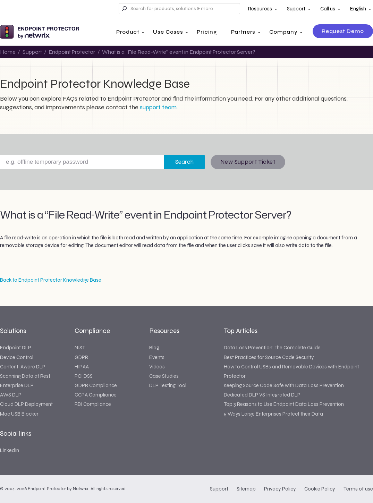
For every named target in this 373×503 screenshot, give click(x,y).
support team (158, 107)
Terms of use (358, 489)
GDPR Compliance (96, 385)
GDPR (81, 357)
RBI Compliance (93, 404)
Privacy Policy (280, 489)
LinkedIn (9, 450)
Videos (157, 367)
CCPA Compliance (96, 395)
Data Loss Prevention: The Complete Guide (272, 347)
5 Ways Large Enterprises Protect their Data (273, 414)
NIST (80, 347)
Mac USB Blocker (19, 414)
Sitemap (246, 489)
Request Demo (343, 31)
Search (184, 161)
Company (283, 31)
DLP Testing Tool (167, 385)
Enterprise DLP (17, 385)
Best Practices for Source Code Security (269, 357)
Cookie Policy (319, 489)
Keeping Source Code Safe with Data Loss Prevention (284, 385)
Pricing (207, 31)
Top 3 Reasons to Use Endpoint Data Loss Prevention (284, 404)
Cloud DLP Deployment (26, 404)
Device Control (16, 357)
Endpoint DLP (15, 347)
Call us (327, 9)
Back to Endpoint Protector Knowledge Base (50, 280)
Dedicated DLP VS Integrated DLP (262, 395)
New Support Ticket (247, 161)
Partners (243, 31)
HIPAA (82, 367)
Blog (154, 347)
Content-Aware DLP (22, 367)
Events (156, 357)
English (358, 9)
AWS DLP (11, 395)
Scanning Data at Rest (25, 376)
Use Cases (168, 31)
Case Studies (164, 376)
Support (296, 9)
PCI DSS (84, 376)
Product (127, 31)
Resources (260, 9)
